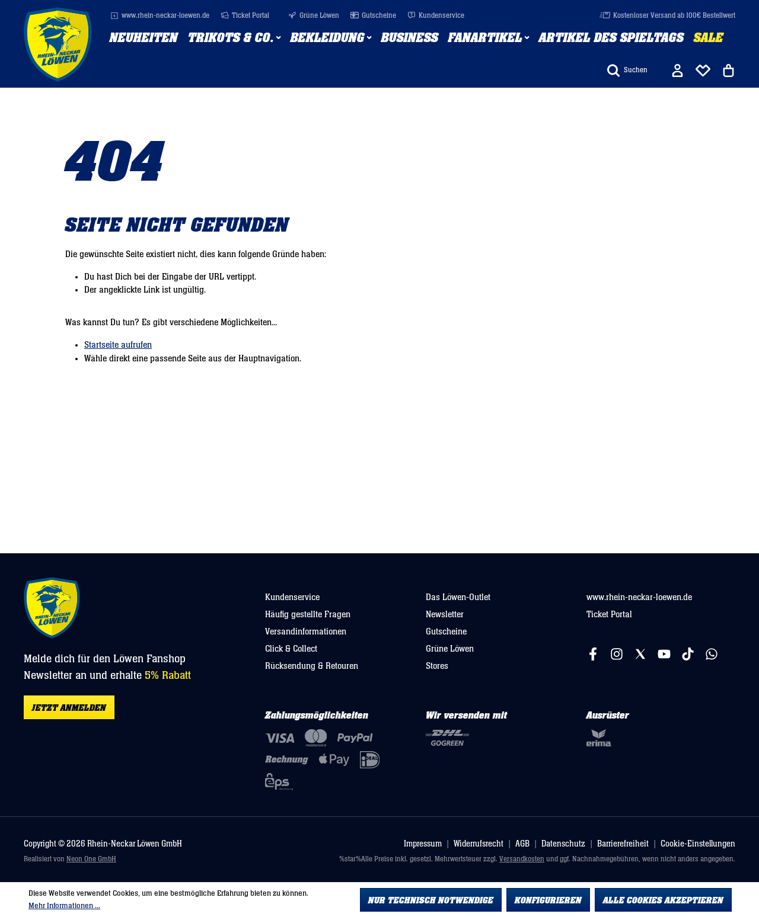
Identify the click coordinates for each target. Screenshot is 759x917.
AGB (522, 843)
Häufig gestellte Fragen (307, 614)
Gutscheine (373, 16)
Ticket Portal (245, 16)
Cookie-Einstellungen (698, 843)
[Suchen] (627, 70)
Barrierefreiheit (623, 843)
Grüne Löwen (313, 16)
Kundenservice (435, 16)
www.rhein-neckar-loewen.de (159, 16)
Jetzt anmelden (69, 708)
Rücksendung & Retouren (311, 666)
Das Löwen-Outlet (458, 597)
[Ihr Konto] (677, 70)
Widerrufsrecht (478, 843)
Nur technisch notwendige (430, 900)
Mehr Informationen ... (64, 906)
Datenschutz (563, 843)
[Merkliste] (703, 70)
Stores (437, 666)
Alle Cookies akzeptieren (663, 900)
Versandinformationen (305, 631)
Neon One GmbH (91, 859)
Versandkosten (521, 859)
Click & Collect (291, 648)
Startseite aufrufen (118, 345)
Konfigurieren (548, 900)
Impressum (423, 843)
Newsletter (445, 614)
